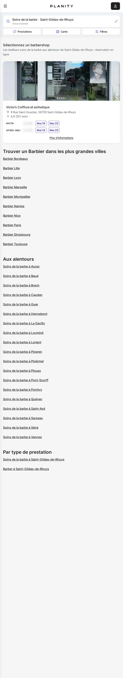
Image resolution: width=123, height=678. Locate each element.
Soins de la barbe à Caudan (22, 295)
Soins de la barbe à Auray (21, 266)
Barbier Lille (11, 168)
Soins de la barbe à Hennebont (25, 314)
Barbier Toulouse (15, 244)
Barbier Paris (12, 225)
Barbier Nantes (13, 206)
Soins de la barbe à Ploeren (22, 352)
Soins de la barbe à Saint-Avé (24, 408)
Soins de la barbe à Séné (20, 427)
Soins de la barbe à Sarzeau (23, 418)
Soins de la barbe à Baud (20, 276)
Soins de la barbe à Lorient (22, 342)
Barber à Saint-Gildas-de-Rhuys (26, 469)
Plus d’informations (61, 137)
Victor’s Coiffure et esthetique (27, 107)
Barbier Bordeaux (15, 159)
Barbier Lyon (12, 178)
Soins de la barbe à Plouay (22, 371)
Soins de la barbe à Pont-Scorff (25, 380)
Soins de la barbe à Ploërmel (23, 361)
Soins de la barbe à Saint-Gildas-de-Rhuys (33, 459)
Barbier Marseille (15, 187)
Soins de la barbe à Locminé (23, 333)
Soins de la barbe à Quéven (22, 399)
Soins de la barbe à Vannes (22, 437)
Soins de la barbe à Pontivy (22, 390)
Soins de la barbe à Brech (21, 285)
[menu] (5, 6)
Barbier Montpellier (16, 197)
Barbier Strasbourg (16, 234)
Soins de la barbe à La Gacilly (24, 323)
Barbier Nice (11, 215)
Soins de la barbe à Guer (20, 304)
